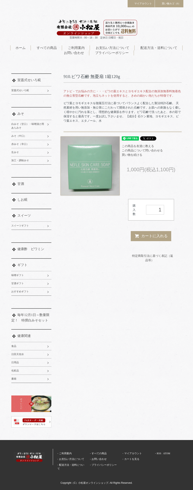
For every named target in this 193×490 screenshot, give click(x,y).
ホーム (21, 48)
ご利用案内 (76, 48)
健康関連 (24, 336)
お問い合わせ (74, 53)
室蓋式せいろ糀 (29, 80)
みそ (20, 114)
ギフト (22, 265)
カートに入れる (151, 235)
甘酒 (20, 184)
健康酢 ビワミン (30, 249)
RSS (159, 453)
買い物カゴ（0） (169, 3)
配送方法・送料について (158, 48)
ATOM (166, 453)
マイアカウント (141, 3)
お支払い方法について (112, 48)
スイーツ (24, 215)
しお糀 (22, 200)
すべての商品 (47, 48)
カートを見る (131, 459)
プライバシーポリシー (112, 53)
